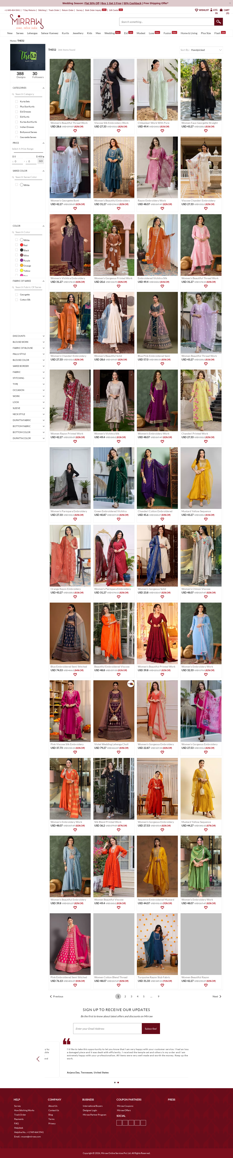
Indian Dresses (27, 127)
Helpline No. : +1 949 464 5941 (29, 1132)
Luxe (154, 33)
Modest (141, 33)
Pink (24, 275)
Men (98, 33)
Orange (25, 265)
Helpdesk (18, 1127)
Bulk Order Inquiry (93, 10)
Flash (220, 33)
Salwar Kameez (49, 33)
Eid (128, 33)
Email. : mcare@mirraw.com (27, 1136)
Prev (39, 1058)
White (24, 184)
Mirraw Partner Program (94, 1114)
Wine (24, 255)
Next (215, 996)
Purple (25, 260)
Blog (50, 1114)
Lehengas (32, 33)
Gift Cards (116, 10)
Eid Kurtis (24, 116)
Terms (51, 1119)
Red (23, 245)
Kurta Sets (25, 101)
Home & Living (189, 33)
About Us (52, 1106)
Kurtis (65, 33)
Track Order (54, 10)
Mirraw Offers (124, 1110)
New (10, 33)
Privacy (52, 1123)
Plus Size (206, 33)
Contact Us (53, 1110)
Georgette (25, 294)
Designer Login (90, 1110)
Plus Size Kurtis (27, 106)
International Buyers (92, 1106)
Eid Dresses (25, 111)
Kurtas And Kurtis (28, 122)
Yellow (25, 270)
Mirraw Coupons (125, 1106)
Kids (89, 33)
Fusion (170, 33)
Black (24, 250)
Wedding (112, 33)
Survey (79, 10)
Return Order (68, 10)
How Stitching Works (24, 1110)
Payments (18, 1119)
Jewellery (78, 33)
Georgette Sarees (28, 137)
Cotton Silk (25, 299)
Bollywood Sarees (28, 132)
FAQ (16, 1123)
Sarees (19, 33)
